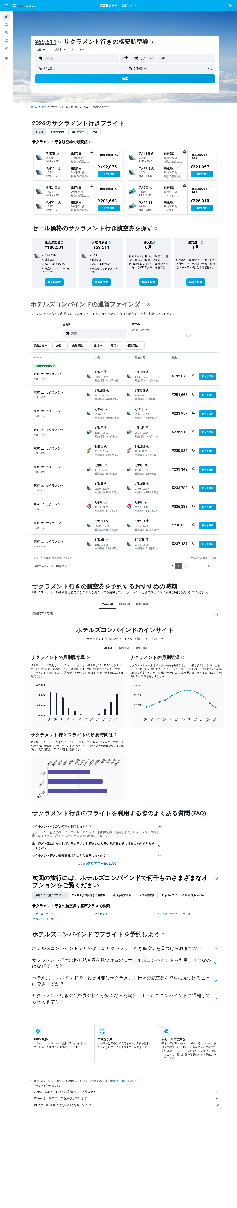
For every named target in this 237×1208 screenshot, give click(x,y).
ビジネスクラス (104, 914)
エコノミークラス (43, 919)
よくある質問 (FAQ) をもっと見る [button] (97, 863)
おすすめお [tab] (57, 131)
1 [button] (178, 566)
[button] (6, 6)
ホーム (34, 107)
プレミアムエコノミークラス (173, 914)
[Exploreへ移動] (6, 48)
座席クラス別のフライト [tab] (49, 895)
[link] (54, 282)
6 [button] (209, 566)
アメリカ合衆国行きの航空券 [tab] (88, 895)
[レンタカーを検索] (6, 32)
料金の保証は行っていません (124, 1080)
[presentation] (151, 42)
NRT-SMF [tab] (124, 604)
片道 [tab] (94, 131)
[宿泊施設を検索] (6, 24)
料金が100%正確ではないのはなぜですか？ (126, 1105)
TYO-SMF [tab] (107, 604)
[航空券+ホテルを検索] (6, 40)
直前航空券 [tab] (77, 131)
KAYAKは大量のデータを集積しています (126, 1098)
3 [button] (192, 566)
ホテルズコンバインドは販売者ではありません (126, 1092)
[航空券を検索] (6, 17)
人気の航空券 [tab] (146, 895)
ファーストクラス (43, 914)
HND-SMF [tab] (142, 604)
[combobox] (41, 49)
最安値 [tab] (39, 131)
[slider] (188, 335)
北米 (44, 107)
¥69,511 (46, 41)
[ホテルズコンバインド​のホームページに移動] (24, 5)
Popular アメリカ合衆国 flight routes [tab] (183, 895)
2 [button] (185, 566)
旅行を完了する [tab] (122, 895)
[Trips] (6, 58)
